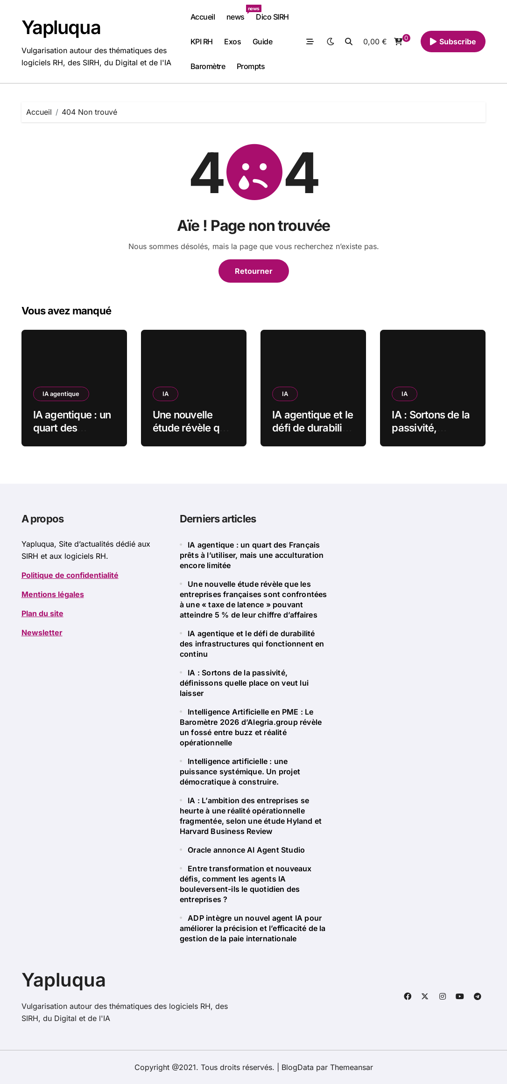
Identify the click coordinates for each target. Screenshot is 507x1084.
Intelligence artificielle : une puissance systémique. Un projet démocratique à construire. (240, 771)
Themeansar (351, 1067)
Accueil (202, 16)
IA (165, 393)
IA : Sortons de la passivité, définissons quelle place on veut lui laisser (244, 683)
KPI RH (201, 41)
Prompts (251, 66)
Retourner (254, 271)
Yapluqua (60, 27)
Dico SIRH (272, 16)
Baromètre (207, 66)
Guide (263, 41)
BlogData (298, 1067)
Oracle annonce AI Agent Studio (247, 850)
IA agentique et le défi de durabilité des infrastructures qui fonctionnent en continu (252, 644)
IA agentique (61, 393)
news (238, 13)
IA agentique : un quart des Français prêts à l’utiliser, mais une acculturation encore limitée (252, 555)
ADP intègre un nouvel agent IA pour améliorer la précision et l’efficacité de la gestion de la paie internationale (253, 928)
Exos (232, 41)
